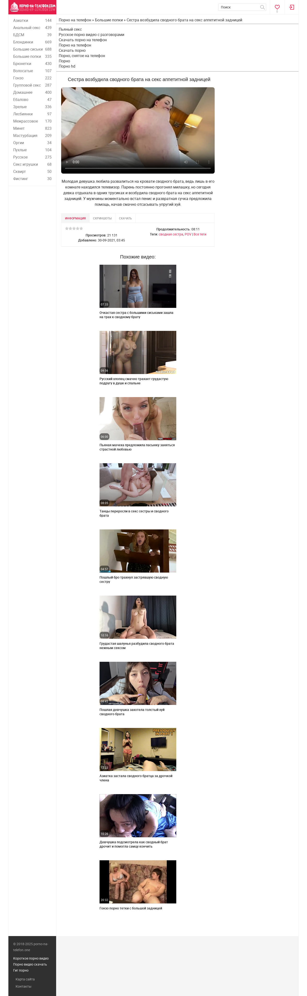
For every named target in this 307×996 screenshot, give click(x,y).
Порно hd (67, 66)
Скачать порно (72, 50)
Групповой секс (32, 85)
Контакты (23, 986)
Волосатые (32, 70)
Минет (32, 128)
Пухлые (32, 149)
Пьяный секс (70, 29)
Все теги (200, 234)
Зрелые (32, 106)
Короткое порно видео (31, 958)
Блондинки (32, 42)
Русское (32, 157)
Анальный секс (32, 27)
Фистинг (32, 178)
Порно (64, 61)
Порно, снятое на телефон (82, 55)
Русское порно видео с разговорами (91, 34)
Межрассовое (32, 121)
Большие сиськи (32, 49)
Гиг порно (21, 970)
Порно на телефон (75, 45)
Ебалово (32, 99)
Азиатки (32, 20)
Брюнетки (32, 63)
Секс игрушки (32, 164)
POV (188, 234)
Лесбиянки (32, 113)
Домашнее (32, 92)
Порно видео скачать (30, 964)
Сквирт (32, 171)
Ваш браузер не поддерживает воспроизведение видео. (138, 130)
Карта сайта (25, 979)
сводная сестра (171, 234)
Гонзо (32, 78)
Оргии (32, 142)
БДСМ (32, 34)
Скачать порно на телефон (83, 39)
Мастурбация (32, 135)
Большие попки (32, 56)
